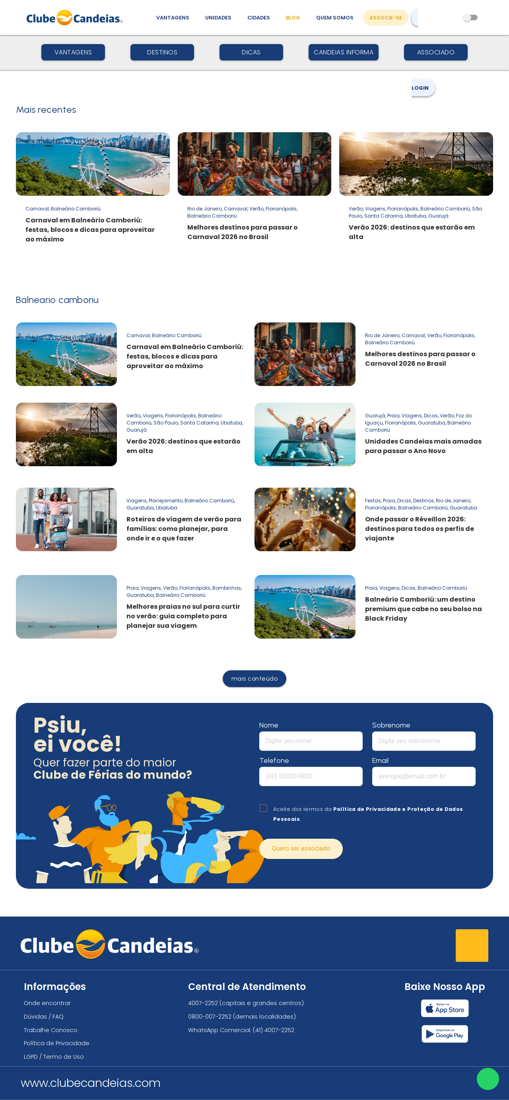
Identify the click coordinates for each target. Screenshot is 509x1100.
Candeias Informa (343, 52)
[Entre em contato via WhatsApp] (488, 1079)
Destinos (162, 52)
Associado (436, 52)
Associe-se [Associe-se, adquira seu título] (385, 17)
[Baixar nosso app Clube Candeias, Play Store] (445, 1034)
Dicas (251, 52)
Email (380, 760)
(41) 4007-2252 (273, 1030)
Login (423, 63)
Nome (268, 725)
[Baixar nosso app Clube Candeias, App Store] (445, 1008)
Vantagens (73, 52)
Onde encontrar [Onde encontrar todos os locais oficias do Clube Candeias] (47, 1003)
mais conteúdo (254, 678)
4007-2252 (203, 1003)
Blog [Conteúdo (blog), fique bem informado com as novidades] (293, 17)
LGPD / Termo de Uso (54, 1057)
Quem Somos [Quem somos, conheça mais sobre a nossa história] (335, 17)
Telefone (274, 760)
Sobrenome (391, 725)
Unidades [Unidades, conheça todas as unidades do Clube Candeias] (218, 17)
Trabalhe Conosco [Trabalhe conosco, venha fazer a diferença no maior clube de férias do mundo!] (51, 1030)
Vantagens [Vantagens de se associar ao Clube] (172, 17)
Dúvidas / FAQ (44, 1017)
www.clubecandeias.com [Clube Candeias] (91, 1083)
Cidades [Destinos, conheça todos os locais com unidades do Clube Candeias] (258, 17)
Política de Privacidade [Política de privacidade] (56, 1043)
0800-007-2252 (209, 1017)
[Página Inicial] (76, 17)
